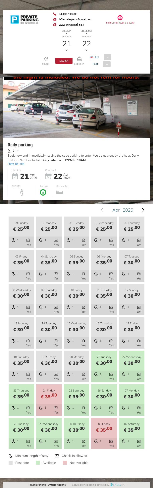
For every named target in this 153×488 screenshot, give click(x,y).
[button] (64, 61)
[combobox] (102, 57)
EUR (95, 64)
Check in (66, 31)
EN (97, 57)
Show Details (16, 164)
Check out (86, 31)
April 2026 (123, 210)
